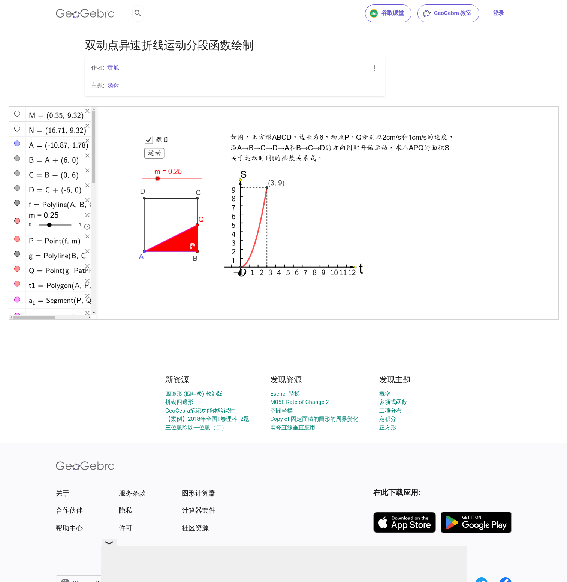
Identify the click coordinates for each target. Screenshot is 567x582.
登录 (498, 13)
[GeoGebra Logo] (85, 13)
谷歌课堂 (387, 13)
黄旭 (113, 67)
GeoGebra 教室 (446, 13)
